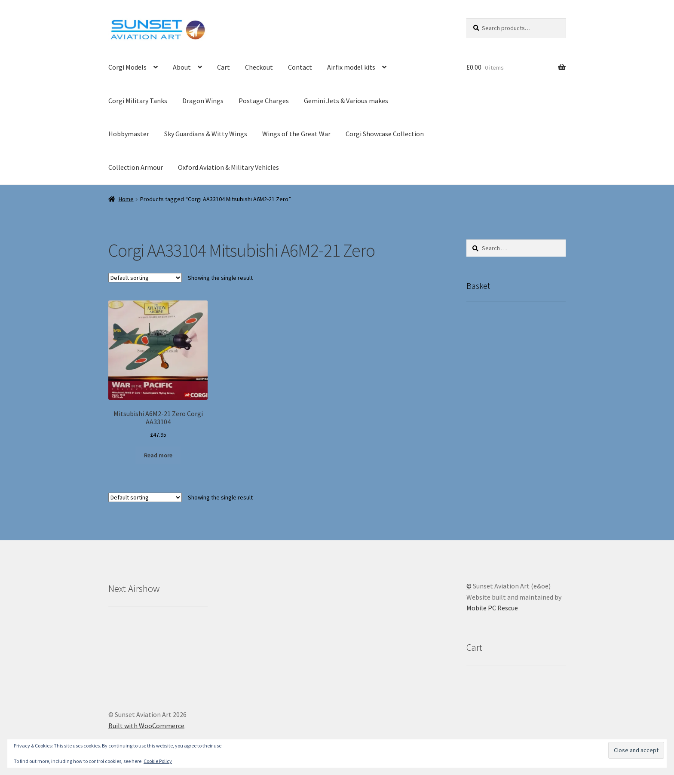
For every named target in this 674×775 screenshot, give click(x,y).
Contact (300, 67)
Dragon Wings (203, 100)
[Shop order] (145, 277)
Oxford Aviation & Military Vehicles (228, 167)
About (182, 67)
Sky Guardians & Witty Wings (205, 133)
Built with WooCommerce (146, 725)
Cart (223, 67)
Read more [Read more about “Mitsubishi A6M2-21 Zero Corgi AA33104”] (158, 455)
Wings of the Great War (296, 133)
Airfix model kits (351, 67)
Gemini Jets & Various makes (346, 100)
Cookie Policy (158, 761)
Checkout (259, 67)
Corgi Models (127, 67)
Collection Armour (135, 167)
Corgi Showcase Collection (385, 133)
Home (126, 199)
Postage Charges (264, 100)
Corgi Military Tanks (137, 100)
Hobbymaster (128, 133)
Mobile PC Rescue (492, 607)
